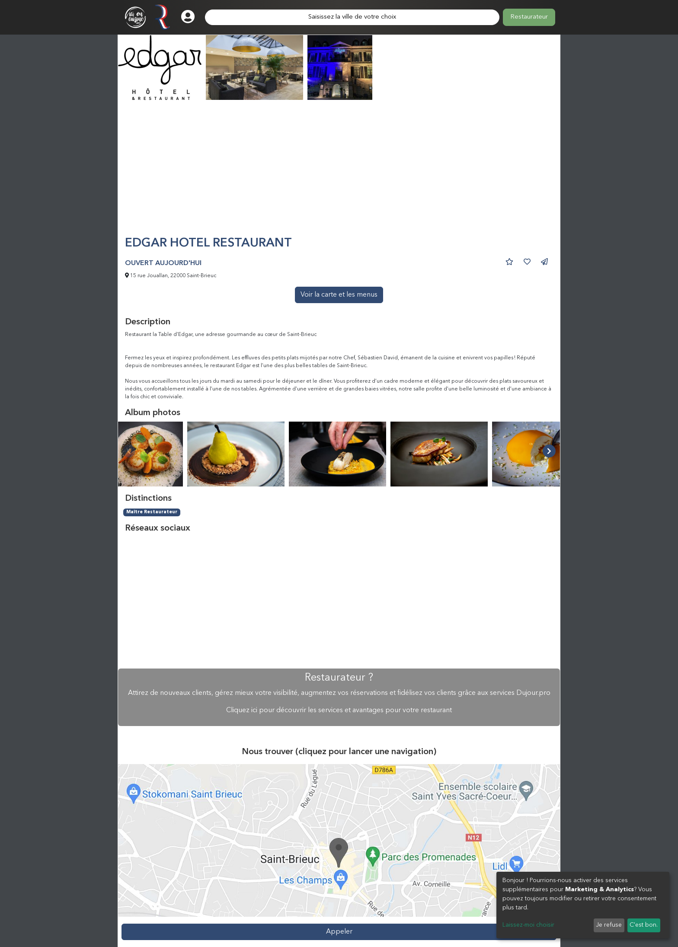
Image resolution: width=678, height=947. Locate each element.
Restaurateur (529, 17)
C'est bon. (644, 925)
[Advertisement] (339, 171)
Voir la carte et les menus (339, 294)
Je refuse (609, 925)
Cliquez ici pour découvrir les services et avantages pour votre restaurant (339, 710)
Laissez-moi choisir (528, 925)
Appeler (339, 931)
